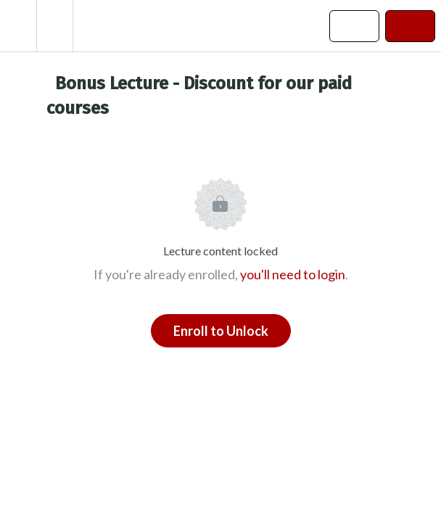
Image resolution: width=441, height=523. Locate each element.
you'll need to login (292, 274)
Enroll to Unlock (220, 331)
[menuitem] (54, 26)
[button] (18, 26)
